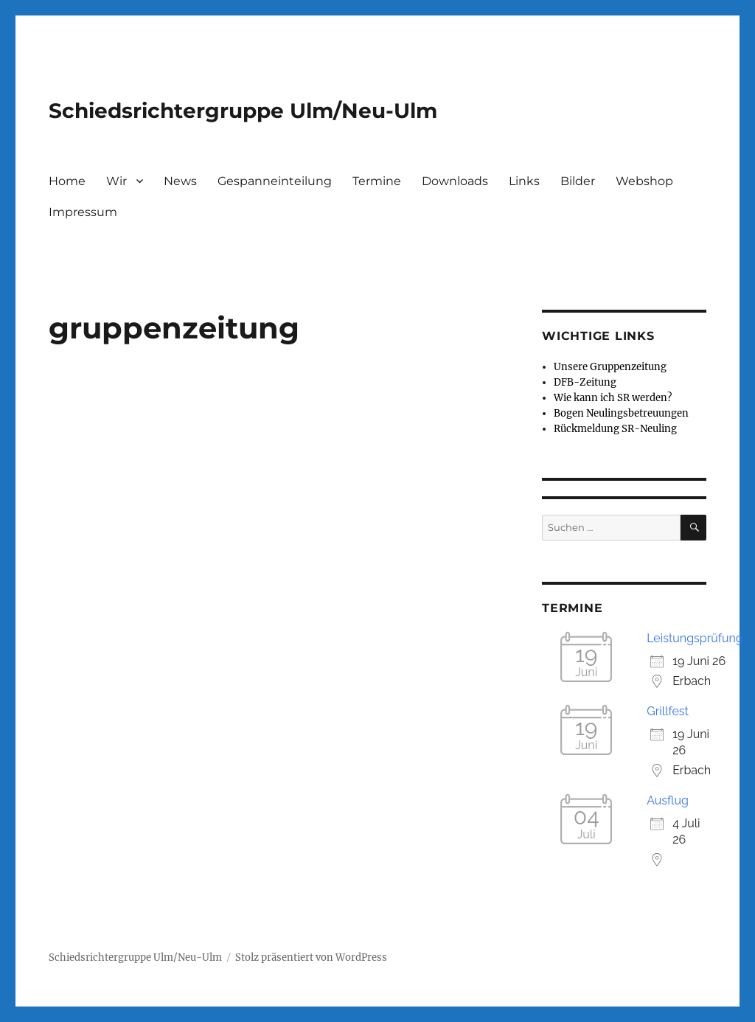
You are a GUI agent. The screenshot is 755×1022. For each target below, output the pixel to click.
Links (524, 181)
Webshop (644, 181)
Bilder (577, 181)
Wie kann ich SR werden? (613, 398)
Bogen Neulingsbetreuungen (621, 413)
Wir (116, 181)
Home (67, 181)
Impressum (83, 212)
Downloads (455, 181)
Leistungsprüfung (695, 638)
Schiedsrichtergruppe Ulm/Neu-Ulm (243, 110)
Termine (376, 181)
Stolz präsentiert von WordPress (311, 957)
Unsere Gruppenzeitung (610, 367)
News (180, 181)
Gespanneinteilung (275, 181)
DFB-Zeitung (585, 382)
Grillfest (668, 711)
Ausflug (668, 800)
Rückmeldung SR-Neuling (615, 429)
